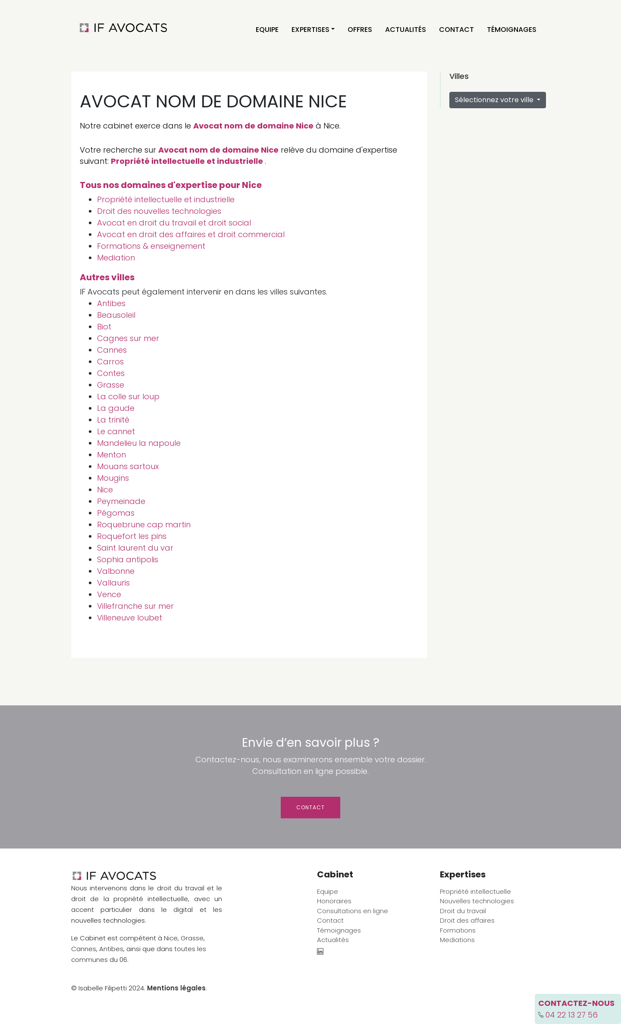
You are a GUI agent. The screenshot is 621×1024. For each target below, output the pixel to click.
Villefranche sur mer (135, 606)
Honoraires (334, 900)
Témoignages (511, 29)
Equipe (267, 29)
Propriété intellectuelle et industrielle (187, 161)
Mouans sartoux (128, 466)
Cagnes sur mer (128, 338)
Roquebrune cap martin (144, 524)
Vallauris (113, 582)
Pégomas (116, 512)
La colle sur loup (128, 396)
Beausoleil (116, 315)
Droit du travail (463, 910)
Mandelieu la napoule (139, 443)
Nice (105, 489)
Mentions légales (176, 988)
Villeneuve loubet (129, 617)
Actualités (405, 29)
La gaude (116, 408)
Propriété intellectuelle (475, 891)
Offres (360, 29)
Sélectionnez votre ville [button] (495, 100)
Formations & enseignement (151, 246)
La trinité (113, 419)
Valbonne (116, 571)
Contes (111, 373)
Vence (109, 594)
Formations (458, 930)
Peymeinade (121, 501)
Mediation (116, 257)
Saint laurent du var (135, 547)
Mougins (113, 478)
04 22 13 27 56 (572, 1014)
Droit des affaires (467, 920)
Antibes (111, 303)
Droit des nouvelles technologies (159, 211)
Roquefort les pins (131, 536)
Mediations (457, 939)
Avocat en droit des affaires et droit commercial (191, 234)
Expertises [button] (310, 29)
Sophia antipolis (127, 559)
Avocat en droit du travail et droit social (174, 222)
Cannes (112, 349)
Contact (456, 29)
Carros (110, 361)
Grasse (110, 384)
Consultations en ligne (352, 910)
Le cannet (116, 431)
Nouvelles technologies (477, 900)
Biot (104, 326)
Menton (111, 454)
